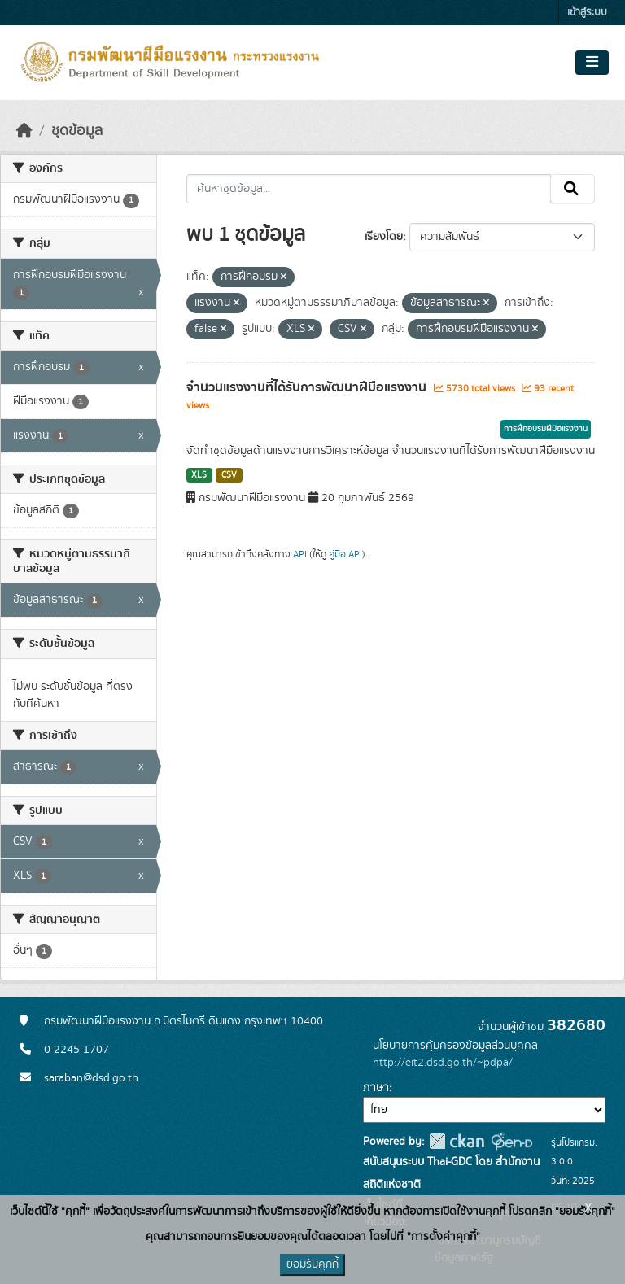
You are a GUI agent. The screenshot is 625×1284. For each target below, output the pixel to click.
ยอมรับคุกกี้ (312, 1264)
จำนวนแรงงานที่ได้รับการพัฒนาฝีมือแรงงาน (308, 387)
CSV (229, 475)
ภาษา (376, 1088)
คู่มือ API (345, 554)
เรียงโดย (384, 237)
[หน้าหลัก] (24, 131)
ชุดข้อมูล (77, 131)
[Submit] (572, 188)
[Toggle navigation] (592, 62)
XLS (199, 475)
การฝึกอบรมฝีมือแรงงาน (546, 429)
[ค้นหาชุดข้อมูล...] (369, 188)
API (300, 554)
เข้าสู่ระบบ (587, 12)
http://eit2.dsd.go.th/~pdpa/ (443, 1063)
